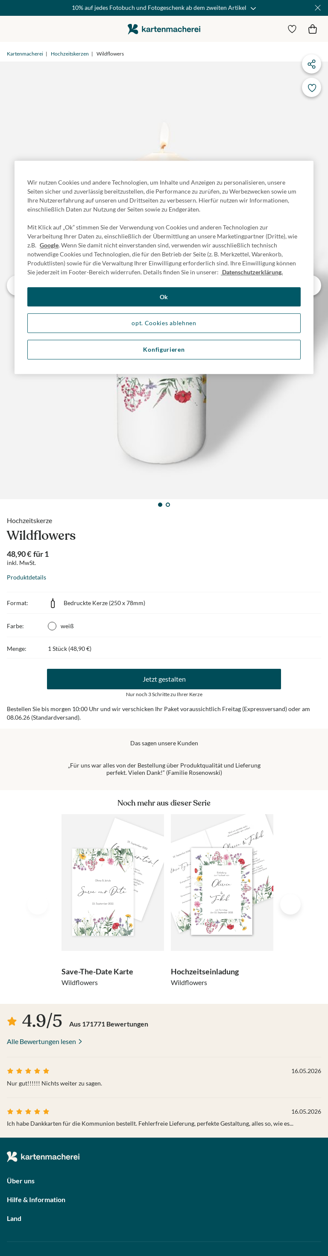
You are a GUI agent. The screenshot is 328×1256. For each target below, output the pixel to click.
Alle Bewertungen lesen (41, 1041)
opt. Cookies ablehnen (164, 323)
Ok (164, 296)
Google (49, 245)
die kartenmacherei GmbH (164, 29)
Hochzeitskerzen (70, 53)
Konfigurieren (163, 349)
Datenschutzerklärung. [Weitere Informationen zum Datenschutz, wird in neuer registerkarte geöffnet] (252, 272)
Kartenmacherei (25, 53)
